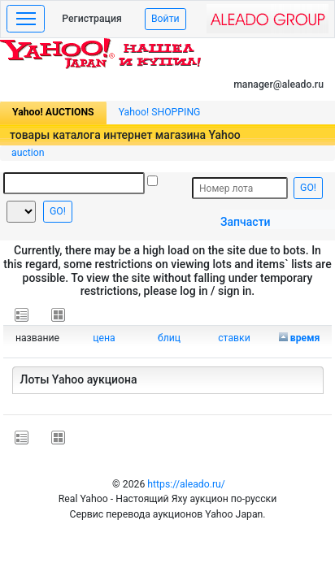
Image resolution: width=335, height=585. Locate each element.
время (305, 338)
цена (104, 338)
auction (28, 152)
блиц (169, 338)
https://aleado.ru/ (186, 484)
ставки (234, 338)
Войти (165, 18)
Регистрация (92, 18)
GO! (58, 211)
